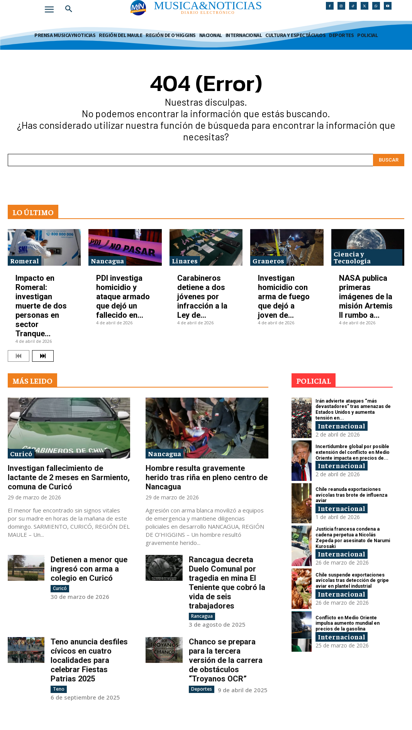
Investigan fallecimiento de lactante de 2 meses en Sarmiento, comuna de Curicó (69, 477)
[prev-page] (18, 356)
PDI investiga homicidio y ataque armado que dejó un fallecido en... (123, 296)
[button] (68, 9)
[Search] (388, 160)
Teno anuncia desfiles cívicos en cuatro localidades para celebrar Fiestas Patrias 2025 (89, 660)
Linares (185, 260)
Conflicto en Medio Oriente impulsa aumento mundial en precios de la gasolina (346, 623)
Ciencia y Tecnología (352, 257)
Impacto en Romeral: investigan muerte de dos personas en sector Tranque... (41, 305)
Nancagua (107, 260)
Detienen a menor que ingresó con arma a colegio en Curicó (89, 569)
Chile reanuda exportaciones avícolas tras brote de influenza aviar (350, 495)
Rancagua (202, 616)
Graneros (268, 260)
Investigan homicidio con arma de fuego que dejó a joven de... (284, 296)
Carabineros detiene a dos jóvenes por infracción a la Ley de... (202, 296)
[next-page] (43, 356)
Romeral (24, 260)
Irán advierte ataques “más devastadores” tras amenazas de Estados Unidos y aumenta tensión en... (353, 409)
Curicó (21, 453)
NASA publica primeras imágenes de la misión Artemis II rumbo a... (366, 296)
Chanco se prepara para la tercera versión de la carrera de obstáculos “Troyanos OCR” (226, 660)
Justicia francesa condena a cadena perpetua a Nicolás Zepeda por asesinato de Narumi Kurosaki (353, 537)
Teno (58, 689)
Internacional (341, 425)
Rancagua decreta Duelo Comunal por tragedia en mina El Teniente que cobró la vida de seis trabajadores (227, 582)
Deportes (201, 689)
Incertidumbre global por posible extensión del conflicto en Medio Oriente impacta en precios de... (352, 452)
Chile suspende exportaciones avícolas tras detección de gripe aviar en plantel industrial (351, 580)
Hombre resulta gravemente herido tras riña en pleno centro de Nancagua (207, 477)
